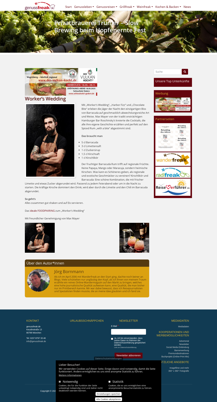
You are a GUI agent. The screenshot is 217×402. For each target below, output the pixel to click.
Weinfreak (144, 7)
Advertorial (184, 341)
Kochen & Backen (167, 7)
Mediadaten (183, 326)
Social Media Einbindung (177, 347)
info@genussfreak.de (36, 341)
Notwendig (70, 386)
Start (68, 7)
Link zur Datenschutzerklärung (125, 347)
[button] (40, 237)
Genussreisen (105, 7)
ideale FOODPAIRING (42, 210)
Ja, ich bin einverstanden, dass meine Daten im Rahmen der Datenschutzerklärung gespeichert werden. (129, 341)
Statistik (118, 386)
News (187, 7)
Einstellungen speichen (108, 397)
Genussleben (83, 7)
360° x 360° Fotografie (178, 371)
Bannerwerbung (181, 350)
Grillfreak (126, 7)
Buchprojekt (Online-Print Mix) (175, 357)
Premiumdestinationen (178, 353)
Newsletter (184, 344)
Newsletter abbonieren (128, 355)
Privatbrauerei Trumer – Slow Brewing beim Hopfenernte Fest (100, 26)
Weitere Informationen (70, 379)
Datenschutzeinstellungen (108, 362)
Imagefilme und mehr (179, 368)
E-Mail (114, 326)
